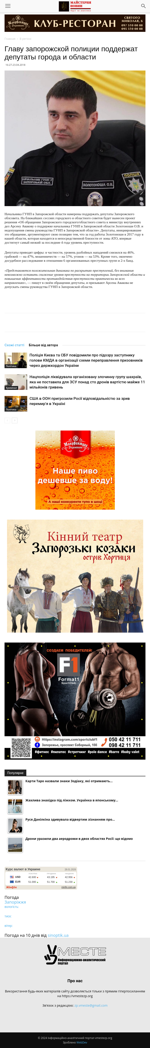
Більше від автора (43, 345)
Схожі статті (14, 345)
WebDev (81, 1042)
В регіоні (25, 39)
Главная (10, 39)
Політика (11, 366)
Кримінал (11, 387)
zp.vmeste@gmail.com (91, 1005)
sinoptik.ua (58, 935)
